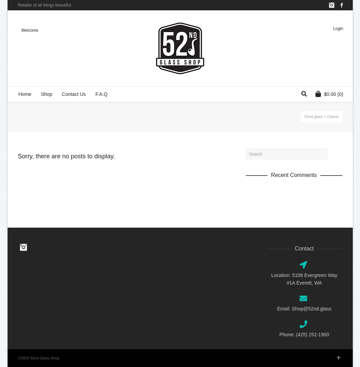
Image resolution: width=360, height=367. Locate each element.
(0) (329, 94)
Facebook (342, 5)
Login (338, 28)
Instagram (332, 5)
